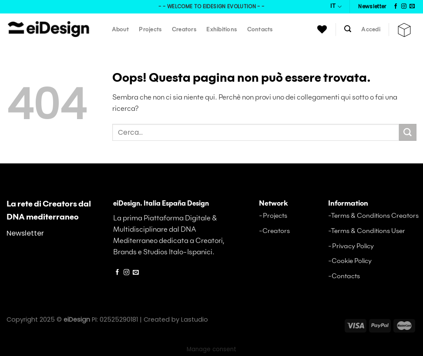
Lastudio (194, 319)
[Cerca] (347, 29)
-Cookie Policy (350, 261)
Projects (150, 30)
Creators (184, 30)
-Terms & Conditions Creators (373, 216)
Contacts (260, 30)
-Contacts (344, 276)
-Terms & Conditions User (366, 231)
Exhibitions (221, 30)
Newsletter (25, 233)
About (120, 30)
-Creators (274, 231)
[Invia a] (407, 132)
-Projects (273, 216)
